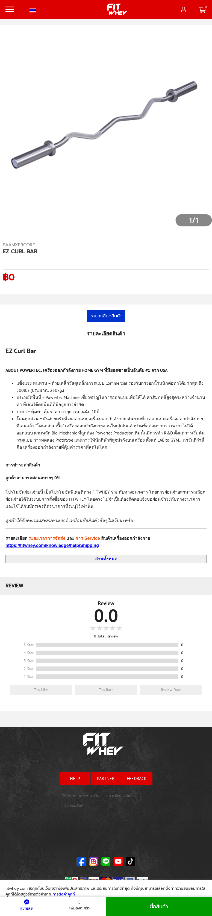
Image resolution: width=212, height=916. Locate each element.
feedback (137, 778)
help (75, 778)
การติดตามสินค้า (122, 795)
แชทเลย (26, 905)
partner (106, 778)
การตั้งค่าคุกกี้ (63, 894)
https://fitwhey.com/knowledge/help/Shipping (52, 545)
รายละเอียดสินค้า (106, 316)
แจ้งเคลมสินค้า (74, 805)
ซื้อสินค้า (159, 907)
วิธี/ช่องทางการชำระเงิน (80, 795)
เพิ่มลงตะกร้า (79, 905)
